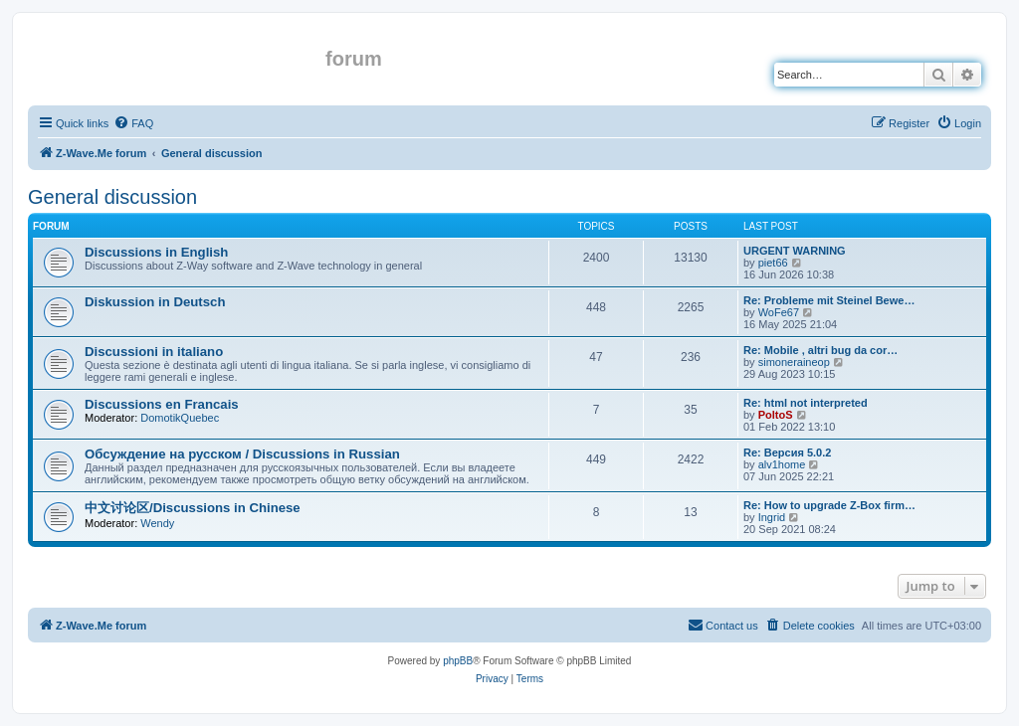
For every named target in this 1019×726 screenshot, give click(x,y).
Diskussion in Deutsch (155, 301)
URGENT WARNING (794, 251)
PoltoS (775, 415)
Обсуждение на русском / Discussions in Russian (242, 454)
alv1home (782, 464)
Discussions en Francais (162, 404)
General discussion (112, 197)
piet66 (773, 263)
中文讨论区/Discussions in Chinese (193, 507)
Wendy (157, 523)
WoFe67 (778, 312)
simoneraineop (794, 362)
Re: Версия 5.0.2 (787, 452)
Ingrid (772, 517)
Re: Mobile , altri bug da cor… (820, 350)
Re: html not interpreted (805, 403)
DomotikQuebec (179, 418)
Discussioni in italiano (154, 351)
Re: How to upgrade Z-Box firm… (829, 505)
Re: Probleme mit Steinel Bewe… (829, 300)
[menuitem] (133, 123)
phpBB (458, 660)
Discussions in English (156, 252)
